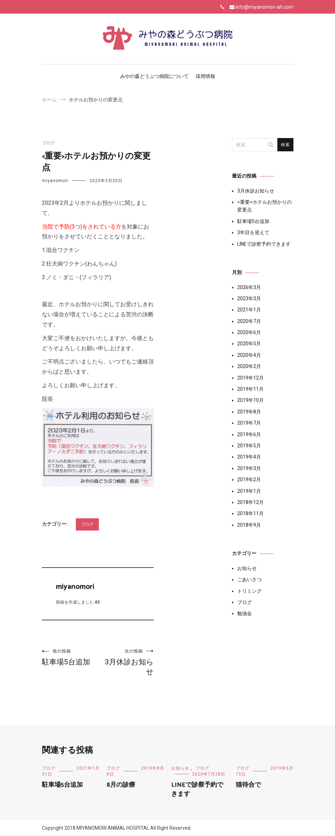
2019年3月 (249, 468)
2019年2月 (249, 479)
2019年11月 (250, 389)
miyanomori (55, 180)
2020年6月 (249, 332)
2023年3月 (249, 298)
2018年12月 (250, 502)
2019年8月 (249, 412)
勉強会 (244, 613)
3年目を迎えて (253, 232)
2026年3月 (249, 287)
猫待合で (248, 785)
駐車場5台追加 (70, 657)
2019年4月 (249, 457)
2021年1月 (249, 309)
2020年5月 (249, 343)
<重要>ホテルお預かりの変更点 (264, 205)
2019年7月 (249, 423)
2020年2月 (249, 366)
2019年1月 (249, 491)
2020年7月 (249, 321)
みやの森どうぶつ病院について (154, 76)
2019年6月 (249, 434)
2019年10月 (250, 400)
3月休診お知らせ (126, 662)
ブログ (48, 142)
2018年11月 (250, 513)
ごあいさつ (249, 579)
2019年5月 (249, 445)
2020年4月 (249, 355)
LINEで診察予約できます (264, 244)
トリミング (249, 591)
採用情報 (205, 76)
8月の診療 (121, 785)
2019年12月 (250, 378)
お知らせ (247, 568)
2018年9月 (249, 525)
